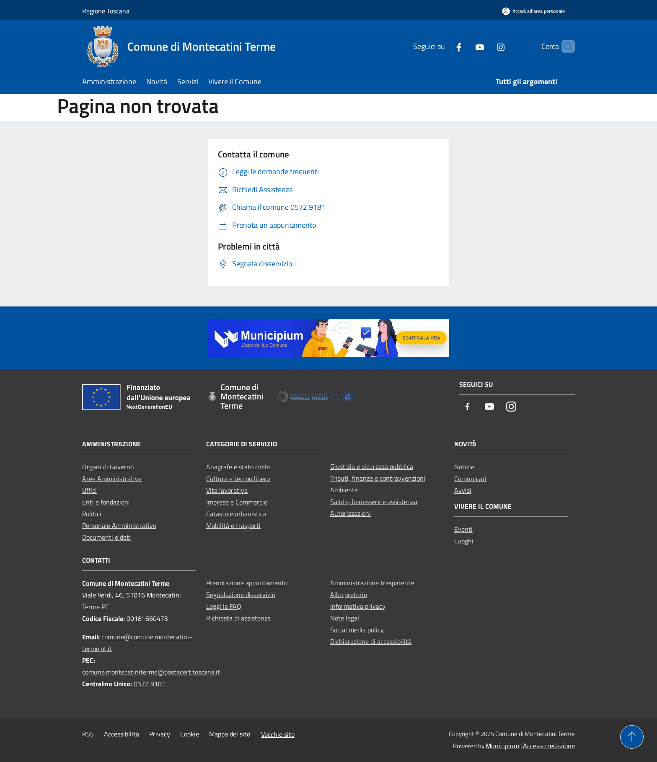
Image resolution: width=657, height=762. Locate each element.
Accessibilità (121, 734)
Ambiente (344, 490)
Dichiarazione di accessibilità (370, 641)
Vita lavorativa (227, 490)
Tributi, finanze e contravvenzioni (377, 478)
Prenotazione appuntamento (246, 583)
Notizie (464, 467)
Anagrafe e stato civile (238, 467)
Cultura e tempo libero (238, 479)
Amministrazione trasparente (372, 583)
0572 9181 (150, 684)
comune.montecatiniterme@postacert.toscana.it (151, 672)
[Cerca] (565, 46)
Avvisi (462, 490)
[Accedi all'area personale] (533, 11)
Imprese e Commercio (236, 502)
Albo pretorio (348, 595)
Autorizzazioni (350, 513)
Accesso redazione (549, 746)
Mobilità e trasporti (233, 525)
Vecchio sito (278, 734)
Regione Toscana (105, 11)
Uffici (89, 490)
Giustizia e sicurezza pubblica (371, 466)
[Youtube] (465, 46)
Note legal (344, 618)
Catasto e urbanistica (236, 514)
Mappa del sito (229, 734)
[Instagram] (486, 46)
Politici (91, 514)
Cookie (189, 734)
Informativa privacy (357, 606)
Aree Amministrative (112, 479)
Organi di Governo (108, 467)
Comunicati (470, 479)
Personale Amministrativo (119, 525)
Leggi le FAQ (223, 606)
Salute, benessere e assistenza (373, 502)
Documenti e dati (106, 537)
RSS (88, 734)
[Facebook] (444, 46)
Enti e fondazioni (106, 502)
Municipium (502, 746)
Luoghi (463, 541)
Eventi (463, 529)
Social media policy (357, 630)
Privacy (159, 734)
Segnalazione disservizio (240, 595)
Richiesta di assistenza (238, 618)
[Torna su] (632, 737)
